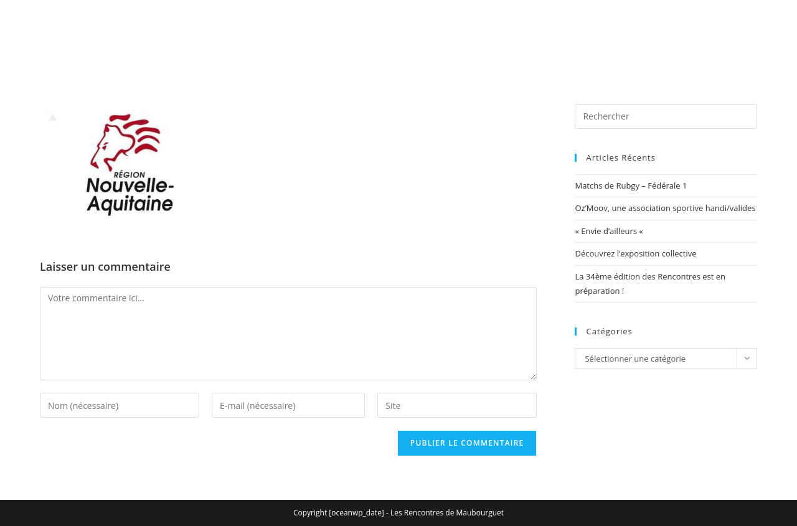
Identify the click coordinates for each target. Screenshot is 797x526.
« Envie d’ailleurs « (610, 231)
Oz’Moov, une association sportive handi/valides (665, 208)
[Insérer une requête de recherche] (666, 116)
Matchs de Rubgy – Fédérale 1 (631, 185)
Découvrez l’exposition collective (635, 253)
